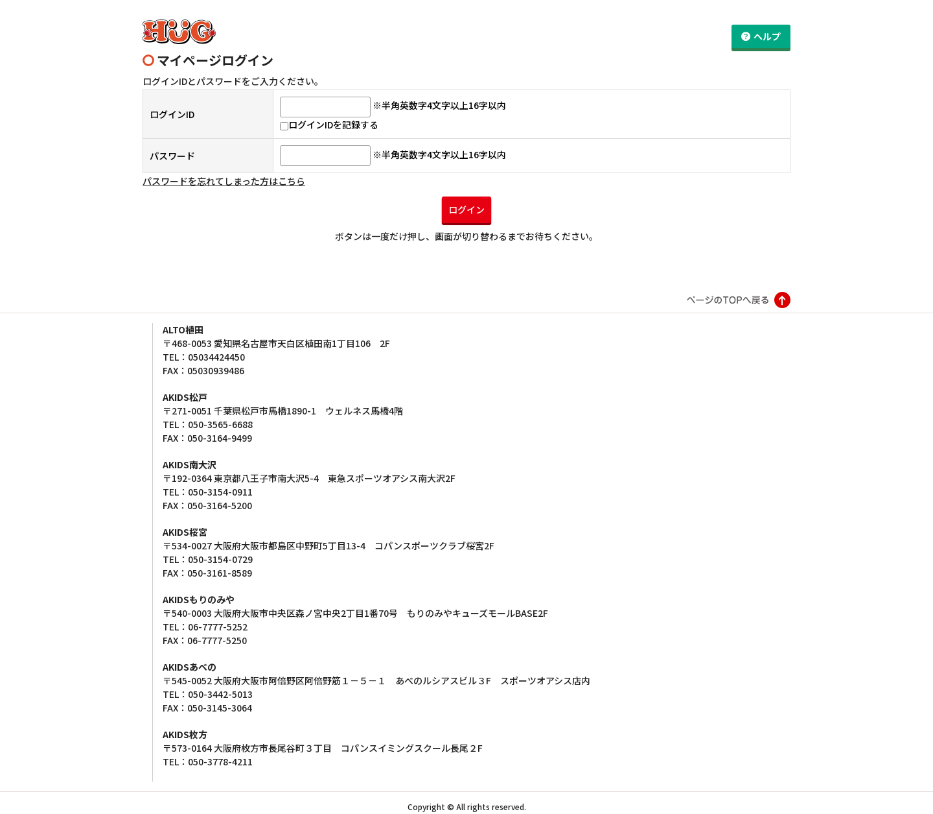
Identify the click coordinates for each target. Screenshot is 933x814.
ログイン (466, 202)
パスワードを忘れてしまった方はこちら (224, 174)
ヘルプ (767, 36)
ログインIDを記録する (329, 118)
